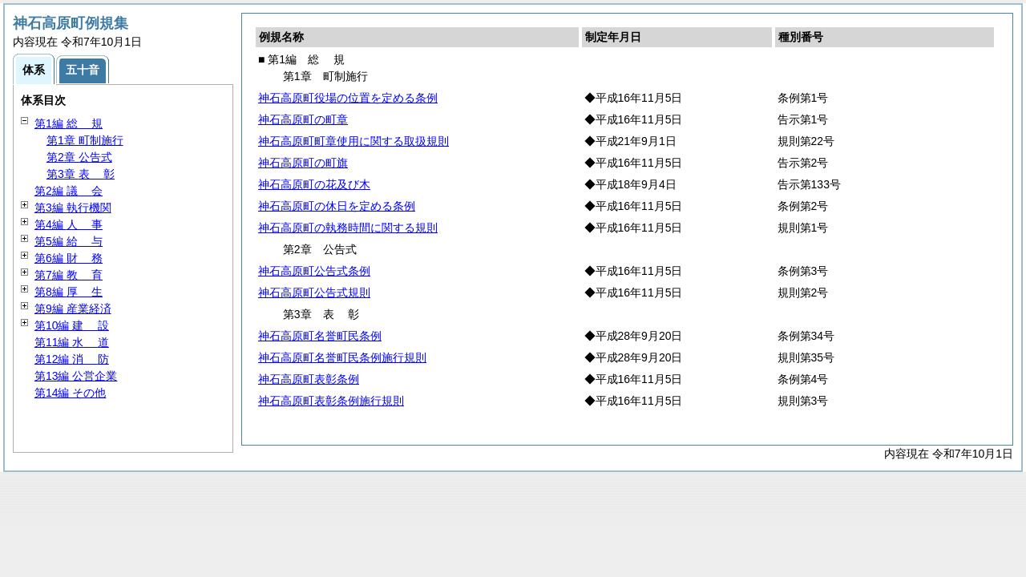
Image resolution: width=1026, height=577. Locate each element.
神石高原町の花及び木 (314, 184)
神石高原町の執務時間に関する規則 (348, 227)
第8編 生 (68, 291)
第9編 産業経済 (72, 308)
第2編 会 (68, 190)
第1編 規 (68, 123)
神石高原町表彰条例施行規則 (331, 400)
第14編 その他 (70, 392)
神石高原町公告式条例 (314, 270)
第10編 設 (71, 325)
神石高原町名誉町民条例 (320, 335)
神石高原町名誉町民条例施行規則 (342, 357)
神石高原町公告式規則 (314, 292)
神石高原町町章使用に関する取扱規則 (353, 141)
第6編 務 (68, 258)
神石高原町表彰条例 (308, 379)
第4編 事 (68, 224)
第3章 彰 (80, 173)
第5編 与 (68, 241)
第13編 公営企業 (75, 375)
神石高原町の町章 (303, 119)
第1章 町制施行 (84, 140)
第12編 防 (71, 359)
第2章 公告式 (79, 157)
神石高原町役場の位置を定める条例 (348, 97)
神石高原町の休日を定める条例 (336, 206)
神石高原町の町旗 (303, 162)
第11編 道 (71, 342)
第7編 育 (68, 274)
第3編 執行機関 (72, 207)
